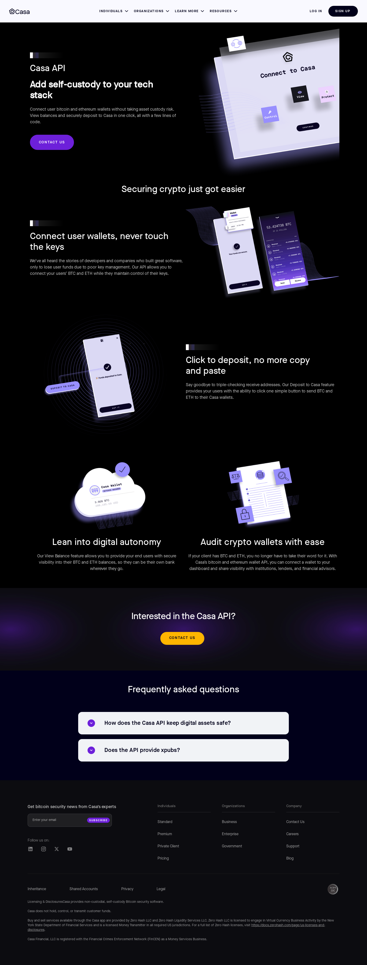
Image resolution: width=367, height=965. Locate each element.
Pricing (163, 858)
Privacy (127, 889)
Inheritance (37, 889)
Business (229, 822)
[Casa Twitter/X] (57, 849)
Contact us (52, 142)
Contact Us (295, 822)
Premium (165, 834)
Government (232, 846)
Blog (290, 858)
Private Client (168, 846)
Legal (161, 889)
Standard (165, 822)
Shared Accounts (84, 889)
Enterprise (230, 834)
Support (292, 846)
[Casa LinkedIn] (30, 849)
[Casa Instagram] (44, 849)
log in (316, 11)
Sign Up (342, 11)
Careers (292, 834)
